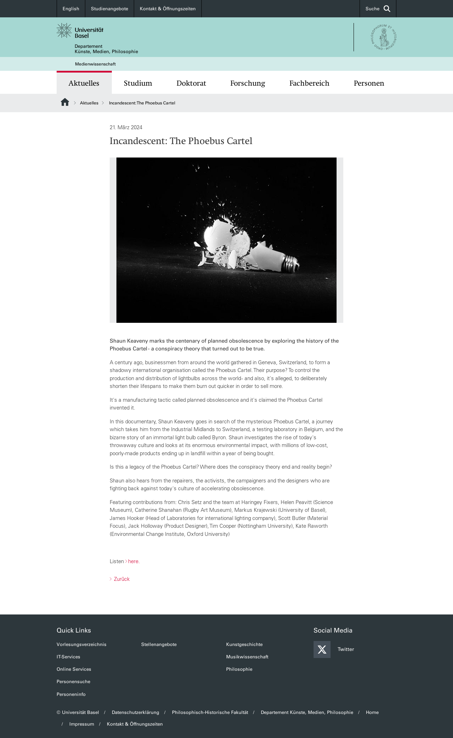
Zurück (121, 579)
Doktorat (191, 83)
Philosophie (239, 669)
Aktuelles (84, 83)
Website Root (65, 102)
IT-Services (68, 656)
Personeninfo (71, 694)
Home (372, 712)
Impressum (81, 724)
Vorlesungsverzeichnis (82, 644)
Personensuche (73, 681)
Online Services (74, 669)
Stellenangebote (159, 644)
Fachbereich (309, 83)
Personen (369, 83)
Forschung (247, 83)
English (71, 8)
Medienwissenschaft (95, 64)
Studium (138, 83)
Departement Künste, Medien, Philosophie (106, 49)
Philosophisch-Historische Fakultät (210, 712)
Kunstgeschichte (244, 644)
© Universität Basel (78, 712)
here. (134, 561)
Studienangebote (109, 8)
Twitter (334, 649)
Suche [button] (378, 8)
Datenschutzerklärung (135, 712)
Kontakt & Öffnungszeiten (168, 8)
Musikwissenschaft (247, 656)
